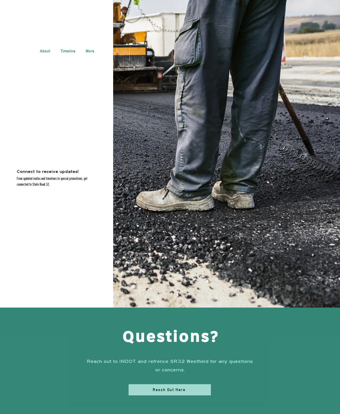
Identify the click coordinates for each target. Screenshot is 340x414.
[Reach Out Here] (170, 389)
